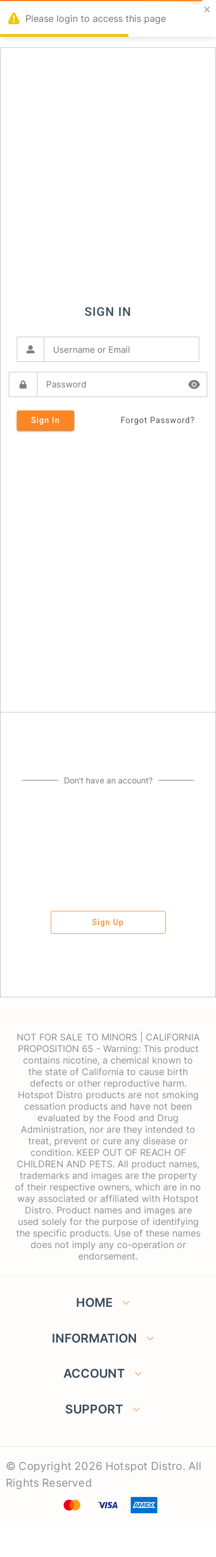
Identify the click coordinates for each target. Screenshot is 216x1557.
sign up (108, 922)
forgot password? (157, 420)
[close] (207, 10)
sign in (45, 420)
